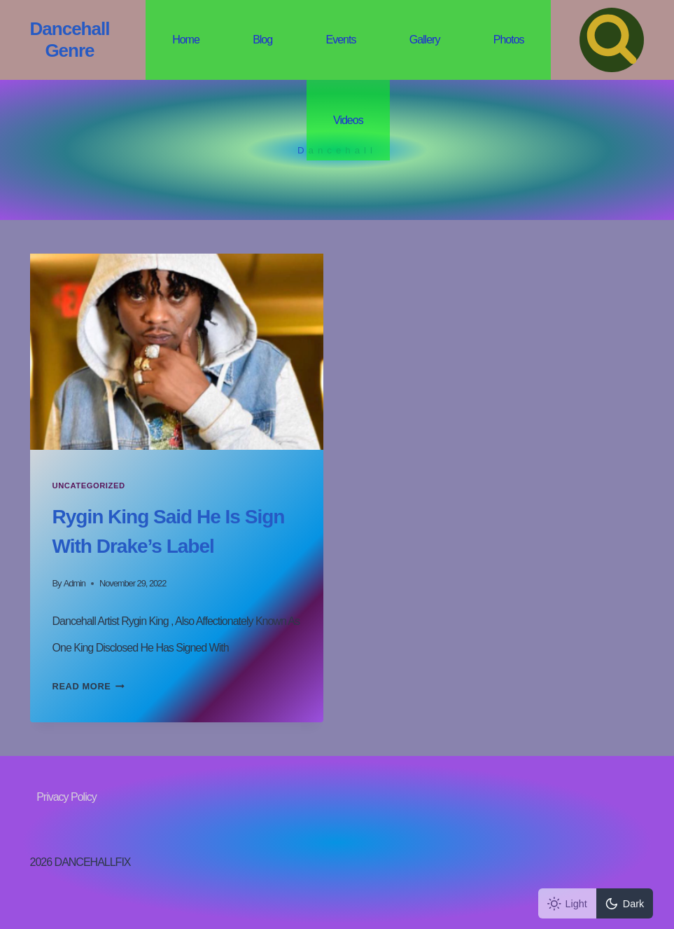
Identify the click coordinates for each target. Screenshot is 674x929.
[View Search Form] (612, 40)
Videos (348, 120)
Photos (508, 40)
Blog (262, 40)
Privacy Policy (66, 797)
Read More (88, 686)
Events (340, 40)
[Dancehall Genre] (70, 40)
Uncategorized (88, 485)
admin (74, 583)
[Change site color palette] (595, 903)
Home (185, 40)
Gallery (424, 40)
